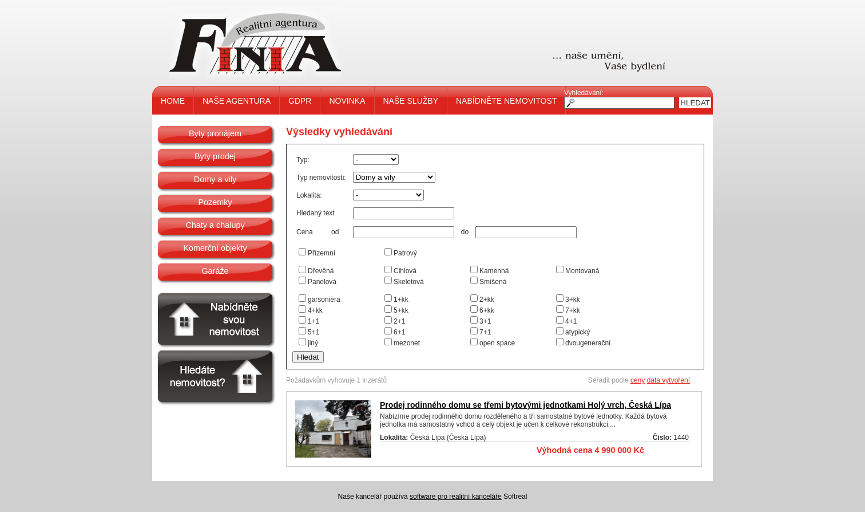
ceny (637, 380)
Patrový (405, 253)
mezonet (407, 343)
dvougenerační (587, 343)
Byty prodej (215, 156)
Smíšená (492, 282)
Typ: (303, 160)
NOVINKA (347, 100)
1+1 (313, 321)
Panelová (322, 282)
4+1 (571, 321)
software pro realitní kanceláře (456, 497)
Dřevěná (321, 271)
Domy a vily (215, 179)
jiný (313, 343)
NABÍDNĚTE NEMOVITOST (506, 100)
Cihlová (405, 271)
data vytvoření (668, 380)
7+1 (485, 332)
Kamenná (494, 271)
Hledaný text (315, 213)
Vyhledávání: (584, 93)
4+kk (315, 310)
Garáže (214, 270)
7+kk (572, 310)
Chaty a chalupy (214, 225)
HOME (173, 100)
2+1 (399, 321)
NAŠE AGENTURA (237, 100)
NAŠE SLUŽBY (410, 100)
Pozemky (215, 202)
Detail (671, 451)
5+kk (401, 310)
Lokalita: (309, 195)
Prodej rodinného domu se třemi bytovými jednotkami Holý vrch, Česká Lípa (525, 404)
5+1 (313, 332)
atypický (577, 332)
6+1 (399, 332)
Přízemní (321, 253)
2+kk (486, 300)
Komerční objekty (215, 248)
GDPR (299, 100)
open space (497, 343)
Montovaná (582, 271)
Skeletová (409, 282)
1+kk (401, 300)
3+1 (485, 321)
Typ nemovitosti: (321, 178)
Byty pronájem (215, 133)
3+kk (572, 300)
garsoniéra (324, 300)
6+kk (486, 310)
